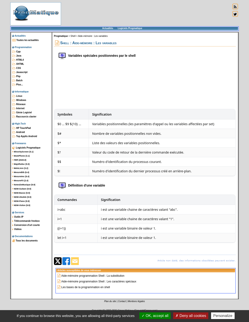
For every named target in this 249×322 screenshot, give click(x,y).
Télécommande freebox (26, 221)
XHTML (18, 64)
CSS (16, 68)
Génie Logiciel (22, 112)
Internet (18, 108)
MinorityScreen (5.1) (23, 152)
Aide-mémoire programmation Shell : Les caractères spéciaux (98, 281)
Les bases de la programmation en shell (85, 287)
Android (18, 132)
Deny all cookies (190, 316)
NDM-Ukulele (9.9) (21, 197)
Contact (122, 301)
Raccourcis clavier (24, 116)
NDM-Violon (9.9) (21, 205)
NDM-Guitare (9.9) (21, 189)
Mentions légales (136, 301)
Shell (73, 36)
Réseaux (19, 104)
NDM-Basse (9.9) (21, 193)
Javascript (19, 72)
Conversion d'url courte (26, 225)
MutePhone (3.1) (21, 156)
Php (16, 76)
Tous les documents (25, 240)
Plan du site (110, 301)
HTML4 (18, 60)
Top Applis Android (24, 136)
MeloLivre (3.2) (20, 168)
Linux (17, 96)
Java (16, 55)
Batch (17, 80)
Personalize (223, 316)
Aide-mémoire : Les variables (93, 36)
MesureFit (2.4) (20, 180)
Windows (19, 100)
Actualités (107, 28)
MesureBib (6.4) (20, 172)
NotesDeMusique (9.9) (23, 185)
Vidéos (16, 229)
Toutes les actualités (25, 40)
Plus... (17, 84)
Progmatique (61, 36)
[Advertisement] (146, 13)
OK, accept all (155, 316)
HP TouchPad (21, 128)
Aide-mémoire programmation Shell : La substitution (92, 275)
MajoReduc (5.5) (21, 164)
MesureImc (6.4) (20, 176)
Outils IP (17, 217)
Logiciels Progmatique (130, 28)
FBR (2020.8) (19, 160)
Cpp (16, 51)
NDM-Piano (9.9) (21, 201)
